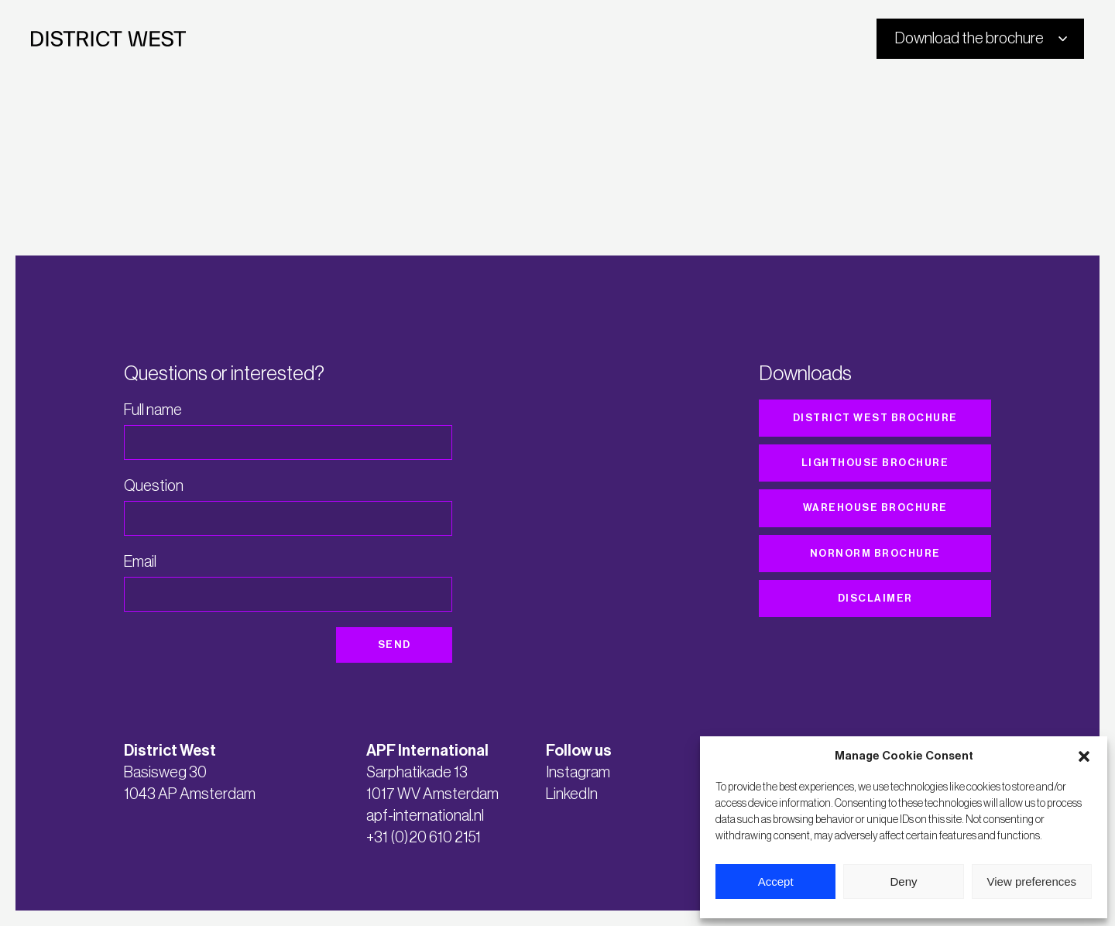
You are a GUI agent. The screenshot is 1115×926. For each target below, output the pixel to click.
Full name (153, 410)
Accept (776, 881)
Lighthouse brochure (875, 463)
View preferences (1032, 881)
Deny (903, 881)
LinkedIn (572, 794)
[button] (1084, 756)
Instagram (578, 772)
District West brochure (875, 418)
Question (154, 486)
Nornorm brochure (875, 553)
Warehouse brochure (875, 507)
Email (140, 562)
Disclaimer (875, 598)
